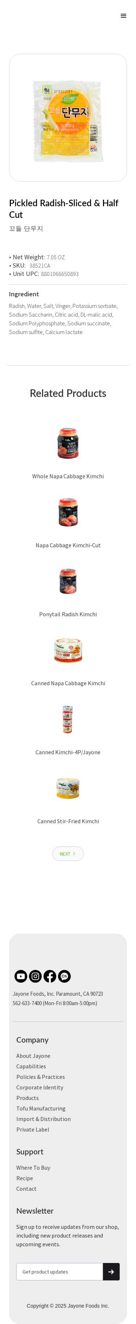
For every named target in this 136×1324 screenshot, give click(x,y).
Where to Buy (33, 1167)
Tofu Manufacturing (41, 1108)
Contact (26, 1188)
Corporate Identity (39, 1087)
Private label (32, 1129)
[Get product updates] (59, 1271)
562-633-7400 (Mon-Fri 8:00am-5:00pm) (55, 1003)
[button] (123, 16)
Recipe (24, 1178)
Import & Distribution (43, 1118)
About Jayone (33, 1055)
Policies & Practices (40, 1076)
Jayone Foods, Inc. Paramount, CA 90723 (58, 993)
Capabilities (31, 1066)
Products (27, 1097)
